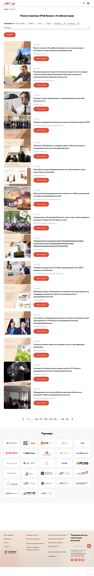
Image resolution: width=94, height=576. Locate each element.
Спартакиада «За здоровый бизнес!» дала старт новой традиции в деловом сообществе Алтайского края (62, 218)
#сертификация (41, 350)
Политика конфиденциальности (35, 543)
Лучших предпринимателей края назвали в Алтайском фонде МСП (62, 122)
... (32, 419)
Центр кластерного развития (55, 539)
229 (50, 419)
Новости (13, 9)
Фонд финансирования (33, 539)
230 (55, 419)
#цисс (35, 250)
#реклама (40, 250)
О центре (6, 546)
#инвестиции (44, 80)
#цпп (35, 54)
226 (36, 419)
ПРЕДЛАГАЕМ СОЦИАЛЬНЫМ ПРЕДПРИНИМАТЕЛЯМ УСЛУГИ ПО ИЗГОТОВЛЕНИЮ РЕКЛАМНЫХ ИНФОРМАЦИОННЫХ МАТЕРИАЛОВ (58, 244)
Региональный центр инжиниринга (57, 535)
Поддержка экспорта (32, 535)
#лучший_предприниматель (55, 125)
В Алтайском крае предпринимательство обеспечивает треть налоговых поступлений (59, 170)
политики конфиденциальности (78, 553)
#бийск (39, 199)
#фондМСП (37, 80)
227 (40, 419)
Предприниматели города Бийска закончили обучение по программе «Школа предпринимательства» (58, 393)
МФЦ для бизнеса (53, 546)
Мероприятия (8, 539)
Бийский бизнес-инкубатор (55, 542)
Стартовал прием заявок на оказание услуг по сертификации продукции (59, 345)
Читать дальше (41, 59)
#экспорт (36, 104)
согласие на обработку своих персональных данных (77, 555)
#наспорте (44, 223)
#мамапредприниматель (55, 273)
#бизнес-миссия (42, 54)
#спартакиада (51, 223)
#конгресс (44, 151)
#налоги (43, 175)
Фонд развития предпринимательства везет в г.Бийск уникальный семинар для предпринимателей (61, 194)
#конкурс (43, 125)
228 (45, 419)
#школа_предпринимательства (46, 398)
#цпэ (40, 104)
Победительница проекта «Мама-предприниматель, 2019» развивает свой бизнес (59, 269)
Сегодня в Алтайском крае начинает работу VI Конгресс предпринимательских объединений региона (57, 369)
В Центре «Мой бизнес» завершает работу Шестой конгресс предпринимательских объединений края (59, 147)
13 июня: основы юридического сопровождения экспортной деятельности (59, 99)
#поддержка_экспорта (54, 199)
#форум (51, 80)
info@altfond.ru (52, 556)
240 (62, 419)
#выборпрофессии (42, 273)
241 (67, 419)
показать (10, 35)
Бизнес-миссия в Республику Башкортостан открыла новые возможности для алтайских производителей (59, 49)
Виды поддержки (9, 535)
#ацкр (35, 300)
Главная (6, 9)
